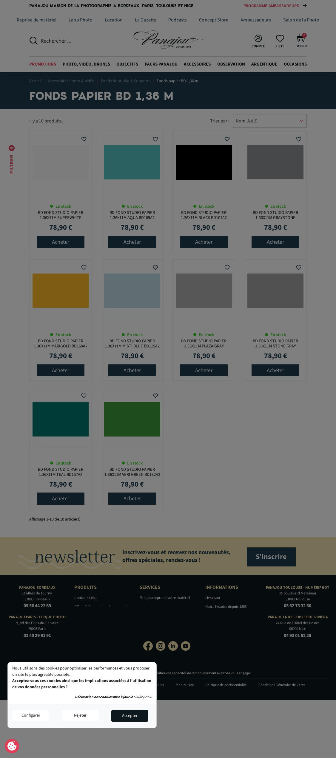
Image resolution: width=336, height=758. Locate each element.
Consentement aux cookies (12, 746)
